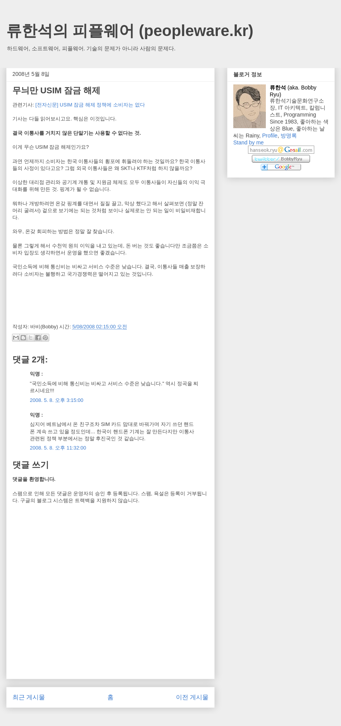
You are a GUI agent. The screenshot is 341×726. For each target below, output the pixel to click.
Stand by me (248, 142)
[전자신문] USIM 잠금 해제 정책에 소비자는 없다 (90, 105)
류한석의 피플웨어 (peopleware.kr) (129, 30)
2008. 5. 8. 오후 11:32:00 (58, 448)
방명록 (289, 135)
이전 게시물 (192, 697)
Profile (269, 135)
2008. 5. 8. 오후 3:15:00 (56, 400)
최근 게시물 (28, 697)
